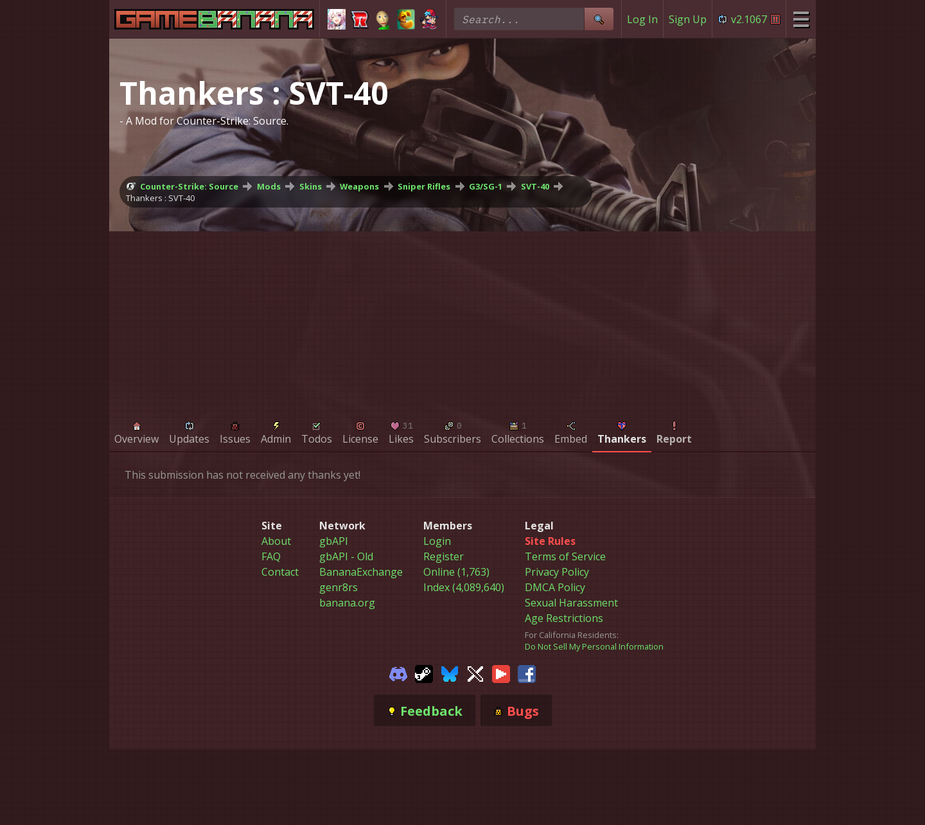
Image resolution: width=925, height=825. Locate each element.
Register (443, 556)
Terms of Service (565, 556)
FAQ (271, 556)
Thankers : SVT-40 (160, 198)
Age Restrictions (564, 618)
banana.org (347, 603)
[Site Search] (598, 19)
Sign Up (688, 19)
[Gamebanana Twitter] (475, 673)
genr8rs (338, 587)
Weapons (359, 186)
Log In (642, 19)
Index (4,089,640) (463, 587)
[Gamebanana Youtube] (501, 673)
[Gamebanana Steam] (424, 673)
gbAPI (333, 541)
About (276, 541)
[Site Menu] (801, 19)
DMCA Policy (555, 587)
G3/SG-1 (485, 186)
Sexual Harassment (571, 603)
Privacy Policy (557, 572)
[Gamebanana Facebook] (526, 673)
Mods (269, 186)
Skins (310, 186)
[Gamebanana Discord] (398, 673)
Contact (280, 572)
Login (437, 541)
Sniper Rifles (424, 186)
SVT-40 (535, 186)
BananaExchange (361, 572)
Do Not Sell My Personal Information (594, 646)
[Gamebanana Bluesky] (449, 673)
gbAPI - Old (346, 556)
